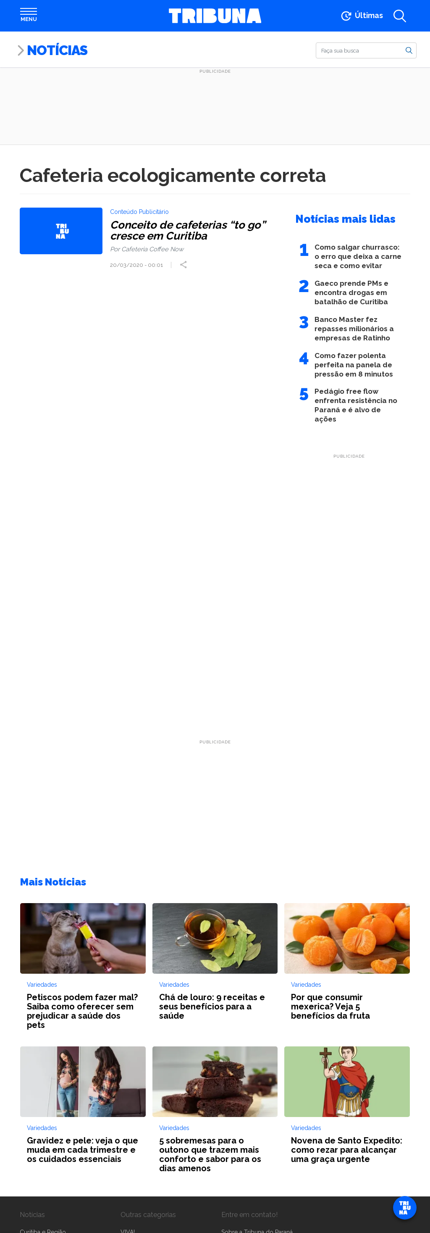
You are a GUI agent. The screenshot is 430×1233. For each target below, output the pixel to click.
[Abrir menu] (28, 16)
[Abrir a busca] (400, 17)
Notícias (57, 50)
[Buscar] (366, 50)
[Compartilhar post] (186, 265)
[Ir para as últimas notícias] (361, 17)
